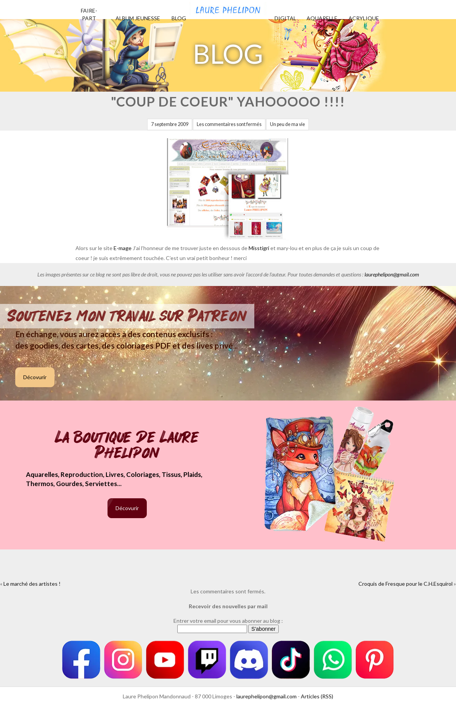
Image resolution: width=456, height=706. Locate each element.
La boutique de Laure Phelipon (127, 446)
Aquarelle (322, 18)
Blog (179, 18)
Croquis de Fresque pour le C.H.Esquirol (405, 583)
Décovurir (35, 377)
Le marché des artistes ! (32, 583)
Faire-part (89, 14)
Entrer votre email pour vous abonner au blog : (228, 620)
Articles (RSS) (317, 696)
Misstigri (259, 248)
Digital (285, 18)
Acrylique (363, 18)
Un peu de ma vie (287, 124)
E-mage (123, 248)
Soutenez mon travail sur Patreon (127, 316)
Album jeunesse (138, 18)
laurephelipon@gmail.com (391, 274)
